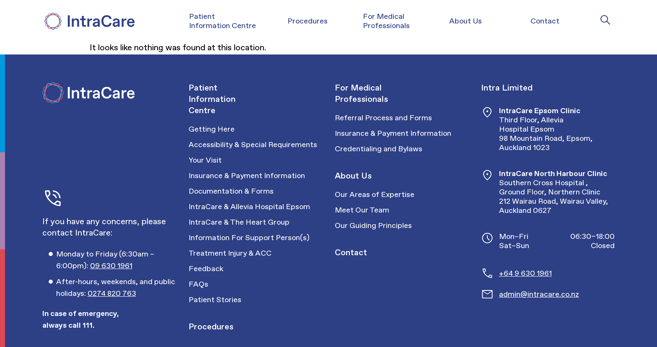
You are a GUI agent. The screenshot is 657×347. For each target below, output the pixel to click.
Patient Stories (215, 299)
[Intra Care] (88, 21)
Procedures (211, 326)
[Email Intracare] (557, 294)
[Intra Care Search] (605, 19)
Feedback (206, 268)
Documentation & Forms (231, 191)
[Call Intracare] (116, 260)
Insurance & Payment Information (247, 175)
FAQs (198, 284)
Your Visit (205, 160)
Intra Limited (507, 88)
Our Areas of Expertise (374, 194)
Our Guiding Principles (373, 225)
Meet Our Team (362, 210)
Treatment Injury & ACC (230, 253)
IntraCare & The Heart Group (239, 222)
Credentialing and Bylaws (378, 148)
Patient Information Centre (212, 99)
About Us (353, 176)
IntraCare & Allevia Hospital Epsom (249, 206)
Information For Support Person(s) (249, 237)
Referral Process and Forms (383, 117)
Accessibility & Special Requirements (253, 144)
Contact (351, 252)
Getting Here (212, 129)
